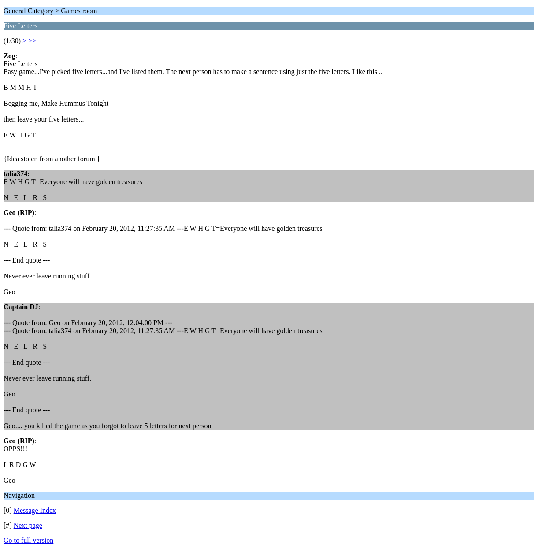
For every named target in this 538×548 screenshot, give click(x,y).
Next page (28, 525)
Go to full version (28, 540)
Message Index (35, 510)
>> (32, 40)
